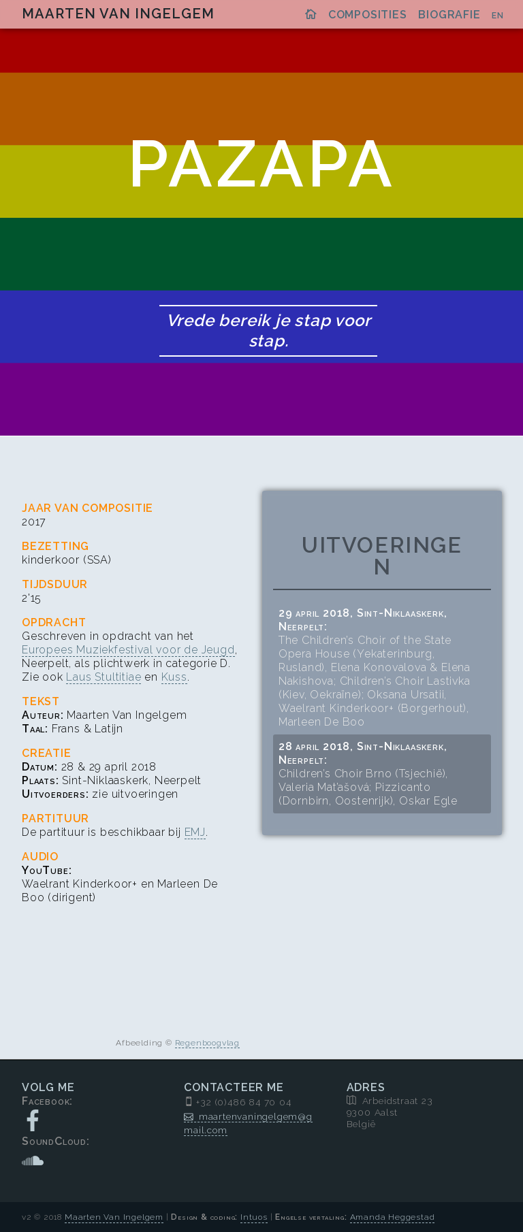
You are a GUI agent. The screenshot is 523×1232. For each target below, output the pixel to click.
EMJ (195, 832)
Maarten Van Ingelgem (118, 13)
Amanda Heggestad (392, 1217)
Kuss (174, 676)
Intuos (254, 1217)
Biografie (449, 14)
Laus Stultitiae (103, 676)
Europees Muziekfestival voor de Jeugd (128, 649)
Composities (367, 14)
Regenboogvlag (207, 1043)
